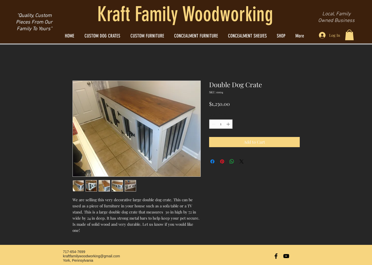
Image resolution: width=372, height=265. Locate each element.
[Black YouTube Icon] (286, 256)
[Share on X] (241, 161)
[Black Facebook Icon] (276, 256)
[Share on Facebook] (212, 161)
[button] (349, 35)
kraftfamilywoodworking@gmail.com (91, 256)
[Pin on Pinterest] (222, 161)
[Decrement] (213, 124)
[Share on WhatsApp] (232, 161)
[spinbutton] (220, 124)
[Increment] (228, 124)
